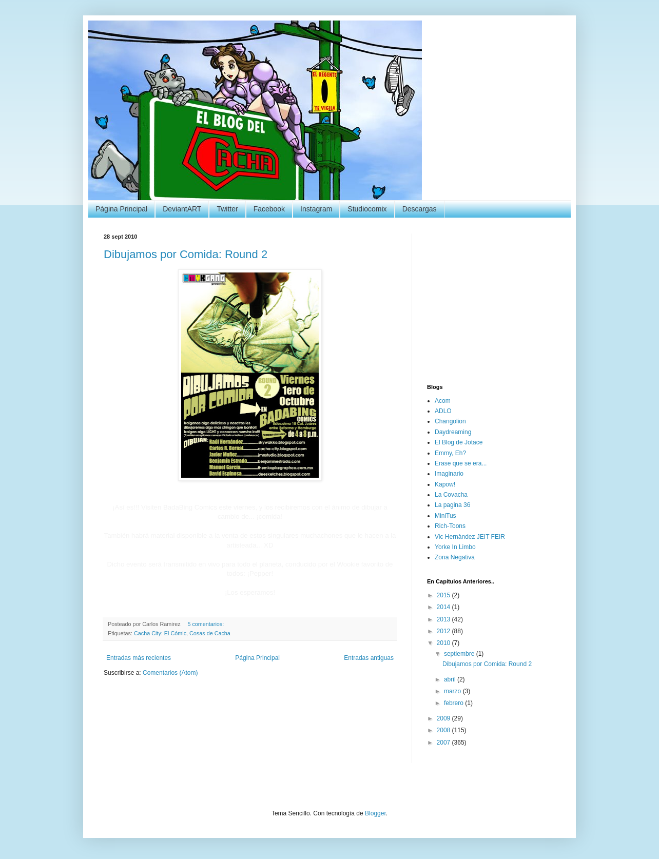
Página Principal (121, 209)
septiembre (460, 653)
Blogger (375, 813)
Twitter (227, 209)
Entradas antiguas (369, 657)
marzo (453, 691)
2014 (444, 607)
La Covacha (451, 494)
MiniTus (445, 515)
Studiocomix (366, 209)
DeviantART (182, 209)
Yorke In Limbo (455, 547)
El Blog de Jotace (458, 442)
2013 (444, 619)
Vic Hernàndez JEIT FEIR (470, 536)
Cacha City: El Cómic (160, 633)
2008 (444, 730)
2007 (444, 742)
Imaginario (449, 473)
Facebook (269, 209)
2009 (444, 718)
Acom (443, 400)
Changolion (450, 421)
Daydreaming (453, 432)
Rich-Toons (450, 526)
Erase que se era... (461, 463)
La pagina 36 (452, 505)
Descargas (419, 209)
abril (450, 679)
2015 (444, 595)
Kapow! (445, 484)
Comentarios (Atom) (170, 672)
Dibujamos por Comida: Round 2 (185, 254)
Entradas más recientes (138, 657)
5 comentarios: (206, 624)
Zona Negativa (455, 557)
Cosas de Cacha (209, 633)
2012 (444, 631)
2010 (444, 643)
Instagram (316, 209)
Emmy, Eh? (450, 453)
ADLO (443, 411)
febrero (454, 703)
